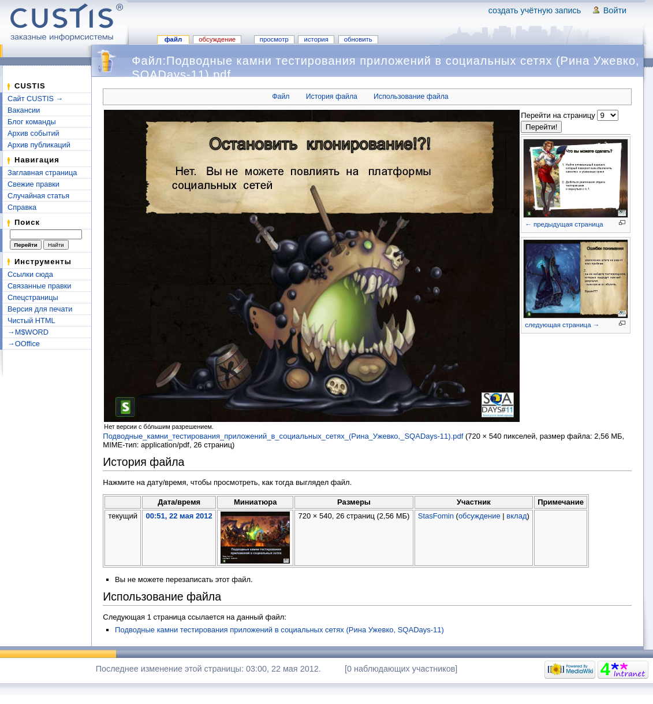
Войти (614, 10)
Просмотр (274, 39)
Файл (173, 39)
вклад (516, 516)
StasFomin (436, 516)
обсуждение (479, 516)
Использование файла (411, 96)
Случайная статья (38, 195)
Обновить (358, 39)
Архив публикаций (39, 144)
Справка (22, 207)
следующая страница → (562, 324)
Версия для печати (40, 309)
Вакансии (24, 110)
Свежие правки (33, 184)
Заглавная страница (42, 172)
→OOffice (24, 343)
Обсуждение (217, 39)
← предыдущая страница (564, 224)
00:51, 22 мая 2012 (178, 516)
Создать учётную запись (534, 10)
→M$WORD (28, 332)
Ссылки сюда (30, 274)
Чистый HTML (31, 320)
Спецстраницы (33, 297)
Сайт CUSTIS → (35, 98)
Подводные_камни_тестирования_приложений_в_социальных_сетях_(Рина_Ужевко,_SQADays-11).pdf (283, 436)
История (316, 39)
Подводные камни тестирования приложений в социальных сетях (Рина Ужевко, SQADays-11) (279, 629)
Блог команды (32, 121)
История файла (331, 96)
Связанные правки (40, 285)
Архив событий (33, 133)
